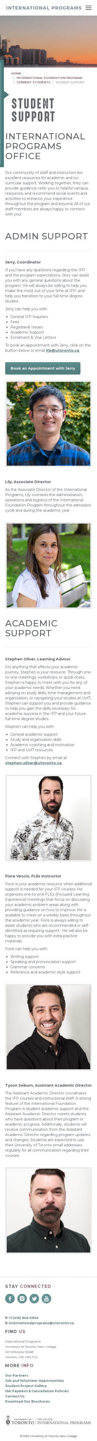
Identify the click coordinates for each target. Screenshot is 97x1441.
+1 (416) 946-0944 (24, 1318)
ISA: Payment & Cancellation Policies (37, 1391)
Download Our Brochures (27, 1401)
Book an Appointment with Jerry (43, 368)
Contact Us (15, 1396)
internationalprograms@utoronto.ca (41, 1323)
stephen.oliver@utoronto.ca (33, 763)
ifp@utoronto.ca (62, 350)
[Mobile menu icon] (88, 7)
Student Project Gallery (26, 1386)
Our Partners (16, 1375)
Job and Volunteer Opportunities (34, 1381)
